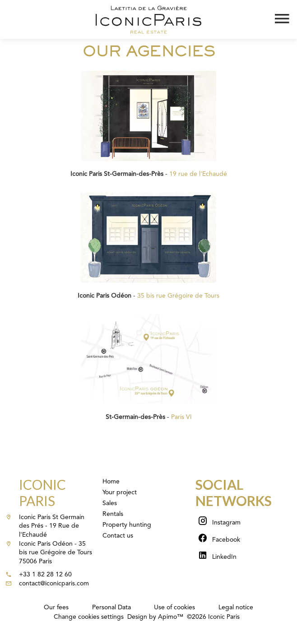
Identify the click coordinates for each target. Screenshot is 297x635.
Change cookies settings (89, 617)
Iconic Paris (42, 492)
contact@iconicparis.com (54, 583)
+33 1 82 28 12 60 (45, 574)
